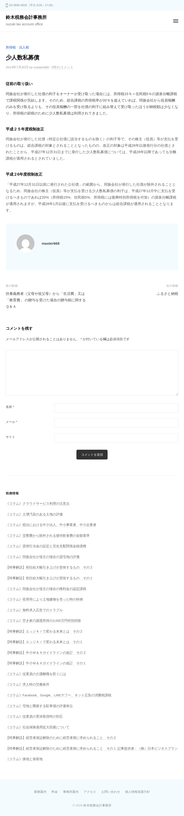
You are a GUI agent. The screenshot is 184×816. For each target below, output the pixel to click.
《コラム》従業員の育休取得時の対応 (34, 716)
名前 (10, 407)
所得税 (11, 47)
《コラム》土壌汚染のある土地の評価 (34, 514)
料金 (55, 792)
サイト (10, 437)
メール (11, 422)
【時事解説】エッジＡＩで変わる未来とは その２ (44, 631)
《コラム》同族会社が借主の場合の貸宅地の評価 (43, 557)
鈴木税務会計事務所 (26, 17)
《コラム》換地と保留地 (24, 759)
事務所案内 (71, 792)
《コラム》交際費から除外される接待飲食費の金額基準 (48, 535)
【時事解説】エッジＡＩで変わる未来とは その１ (44, 642)
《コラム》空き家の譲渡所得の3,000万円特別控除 (43, 620)
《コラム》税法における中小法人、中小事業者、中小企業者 (51, 525)
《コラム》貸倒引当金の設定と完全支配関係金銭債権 (46, 546)
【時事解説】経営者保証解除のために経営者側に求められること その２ (61, 738)
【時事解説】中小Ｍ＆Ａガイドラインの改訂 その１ (46, 663)
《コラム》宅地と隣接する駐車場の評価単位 (39, 706)
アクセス (90, 792)
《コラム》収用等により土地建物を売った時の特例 (44, 599)
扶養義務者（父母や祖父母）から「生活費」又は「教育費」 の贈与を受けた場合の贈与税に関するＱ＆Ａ (46, 300)
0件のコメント (63, 67)
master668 (41, 67)
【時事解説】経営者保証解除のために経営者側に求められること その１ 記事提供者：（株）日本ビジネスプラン (92, 748)
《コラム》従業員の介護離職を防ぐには (36, 674)
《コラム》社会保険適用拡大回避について (37, 727)
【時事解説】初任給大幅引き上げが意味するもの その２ (49, 567)
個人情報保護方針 (137, 792)
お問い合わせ (110, 792)
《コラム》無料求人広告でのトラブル (34, 610)
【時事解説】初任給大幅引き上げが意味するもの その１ (49, 578)
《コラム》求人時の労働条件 (27, 684)
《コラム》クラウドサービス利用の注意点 (37, 503)
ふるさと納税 (167, 294)
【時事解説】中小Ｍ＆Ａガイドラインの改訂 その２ (46, 652)
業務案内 (40, 792)
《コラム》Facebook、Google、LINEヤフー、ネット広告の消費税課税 (58, 695)
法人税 (24, 47)
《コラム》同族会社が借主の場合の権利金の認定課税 (46, 589)
